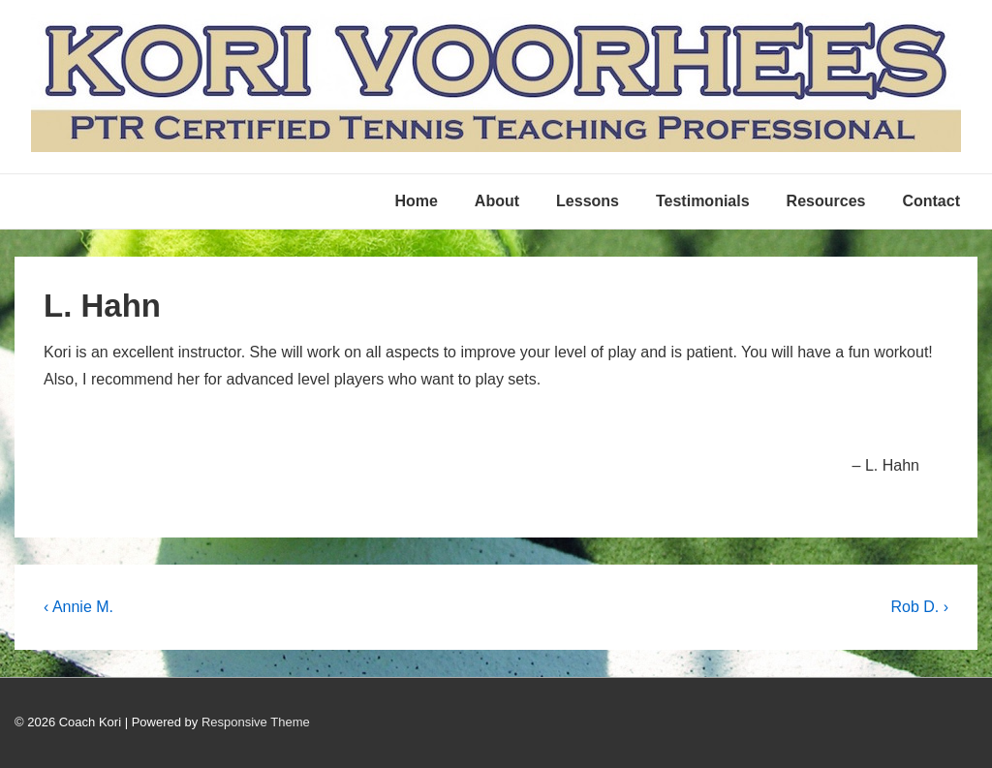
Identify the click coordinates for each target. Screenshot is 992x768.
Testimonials (703, 201)
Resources (826, 201)
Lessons (587, 201)
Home (415, 201)
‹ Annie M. (78, 607)
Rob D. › (919, 607)
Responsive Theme (256, 722)
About (497, 201)
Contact (931, 201)
